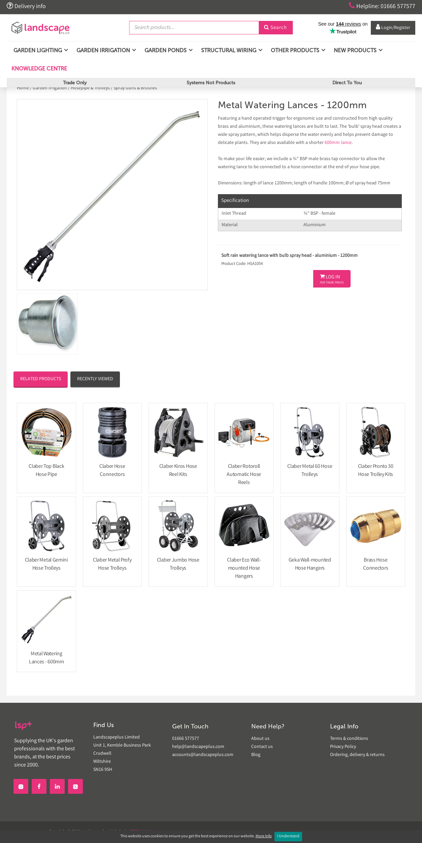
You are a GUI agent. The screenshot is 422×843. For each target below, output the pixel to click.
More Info (264, 836)
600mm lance (338, 143)
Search (275, 28)
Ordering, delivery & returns (357, 755)
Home (23, 88)
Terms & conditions (349, 738)
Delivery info (26, 6)
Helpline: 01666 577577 (382, 6)
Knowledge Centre (38, 68)
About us (260, 738)
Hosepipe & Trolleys (90, 88)
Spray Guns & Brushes (135, 88)
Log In (332, 279)
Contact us (262, 747)
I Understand (288, 836)
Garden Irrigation (50, 88)
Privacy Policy (343, 747)
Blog (255, 755)
